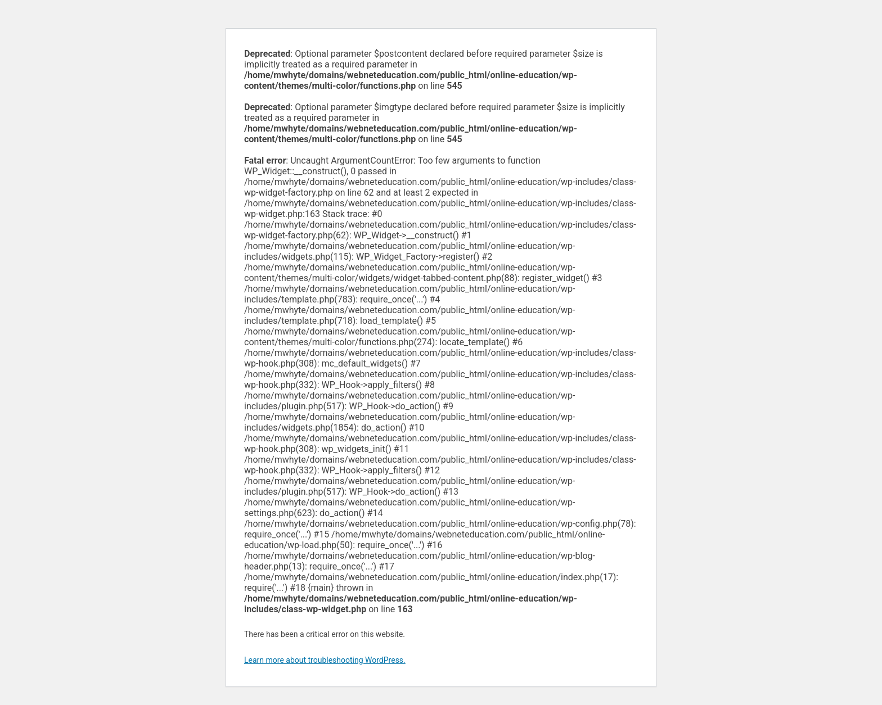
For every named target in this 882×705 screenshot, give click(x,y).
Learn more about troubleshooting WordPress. (325, 660)
